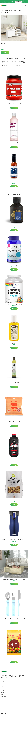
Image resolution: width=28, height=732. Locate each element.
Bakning (2, 692)
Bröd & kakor (3, 696)
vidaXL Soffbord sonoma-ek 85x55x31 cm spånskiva (14, 579)
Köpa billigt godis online (5, 700)
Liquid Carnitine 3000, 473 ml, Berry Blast (14, 460)
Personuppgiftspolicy (5, 722)
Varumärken (3, 708)
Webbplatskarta (4, 724)
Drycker (2, 698)
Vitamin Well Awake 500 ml (14, 142)
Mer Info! (5, 52)
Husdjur (2, 702)
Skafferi (2, 704)
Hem (2, 14)
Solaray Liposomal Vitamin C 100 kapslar (14, 304)
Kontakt (2, 717)
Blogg (2, 715)
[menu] (26, 6)
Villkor (2, 720)
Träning (2, 706)
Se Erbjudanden (18, 1)
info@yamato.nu (4, 686)
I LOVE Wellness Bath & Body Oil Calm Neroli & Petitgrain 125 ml (14, 226)
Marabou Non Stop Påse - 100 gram (14, 657)
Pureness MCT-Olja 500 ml (14, 382)
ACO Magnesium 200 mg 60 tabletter (14, 265)
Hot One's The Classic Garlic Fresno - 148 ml (14, 182)
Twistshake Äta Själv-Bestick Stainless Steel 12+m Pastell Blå (14, 618)
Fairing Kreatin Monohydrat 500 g (14, 103)
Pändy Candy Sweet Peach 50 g (14, 421)
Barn (2, 694)
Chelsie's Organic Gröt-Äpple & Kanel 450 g (14, 500)
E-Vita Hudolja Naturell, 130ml (14, 343)
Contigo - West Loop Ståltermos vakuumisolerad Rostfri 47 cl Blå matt (14, 540)
